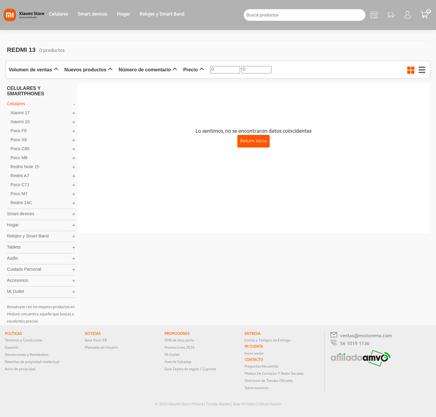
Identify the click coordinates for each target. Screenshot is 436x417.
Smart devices (92, 14)
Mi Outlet (172, 355)
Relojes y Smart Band (162, 14)
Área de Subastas (178, 362)
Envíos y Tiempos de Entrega (267, 340)
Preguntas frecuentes (261, 366)
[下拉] (194, 15)
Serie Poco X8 (96, 340)
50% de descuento (179, 340)
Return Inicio (253, 141)
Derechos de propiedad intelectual (32, 362)
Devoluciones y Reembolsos (27, 355)
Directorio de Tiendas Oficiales (269, 381)
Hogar (123, 14)
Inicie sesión (254, 354)
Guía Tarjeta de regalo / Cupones (190, 369)
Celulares (58, 14)
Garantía (11, 348)
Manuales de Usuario (101, 348)
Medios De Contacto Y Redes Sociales (274, 374)
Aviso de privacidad (20, 369)
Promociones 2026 (179, 348)
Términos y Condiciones (23, 340)
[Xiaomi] (24, 20)
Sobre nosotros (256, 388)
